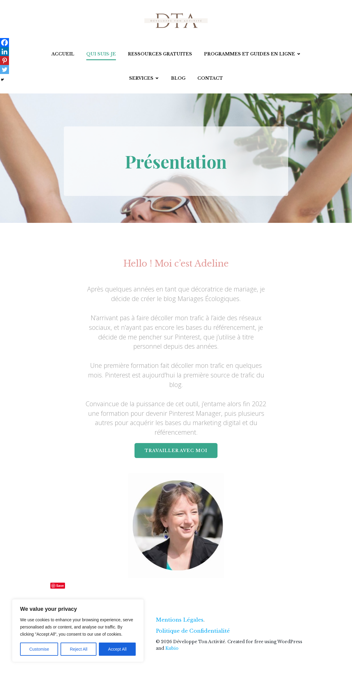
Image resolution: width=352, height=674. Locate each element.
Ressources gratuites (160, 54)
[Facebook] (4, 42)
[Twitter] (4, 69)
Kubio (172, 648)
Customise (39, 649)
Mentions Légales (179, 620)
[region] (78, 630)
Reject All (78, 649)
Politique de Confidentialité (193, 631)
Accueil (63, 54)
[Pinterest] (4, 60)
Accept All (117, 649)
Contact (210, 78)
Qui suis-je (101, 54)
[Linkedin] (4, 51)
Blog (178, 78)
